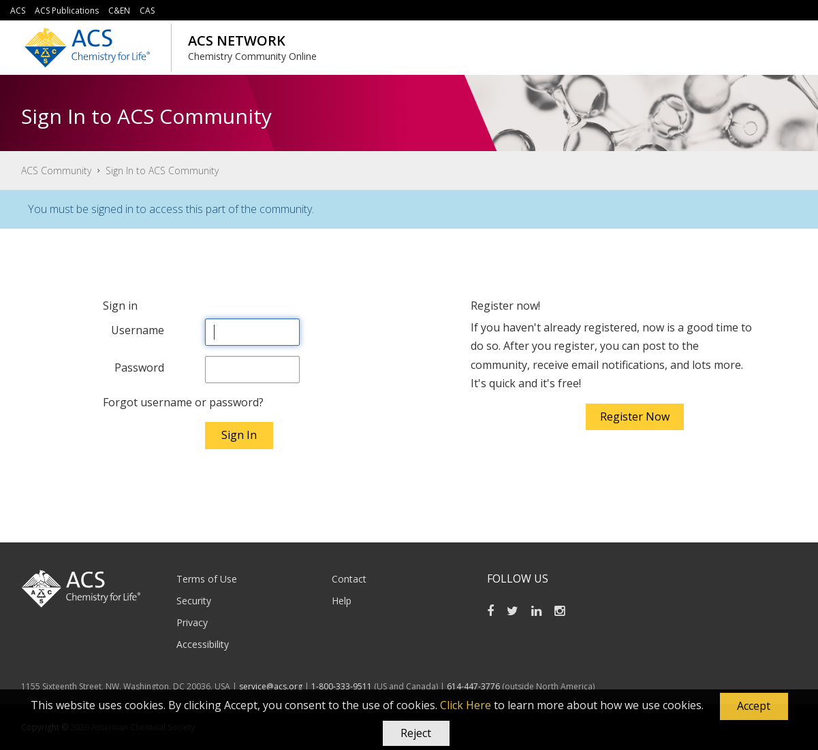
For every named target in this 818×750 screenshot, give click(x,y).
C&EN (119, 10)
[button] (754, 706)
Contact (349, 578)
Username (137, 330)
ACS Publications (67, 10)
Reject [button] (415, 732)
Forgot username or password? (183, 402)
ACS (17, 10)
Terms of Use (206, 578)
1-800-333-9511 (341, 686)
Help (341, 600)
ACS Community (56, 170)
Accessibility (202, 644)
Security (193, 600)
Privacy (192, 622)
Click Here (465, 705)
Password (139, 367)
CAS (147, 10)
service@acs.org (270, 686)
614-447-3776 (474, 686)
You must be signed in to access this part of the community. (171, 208)
